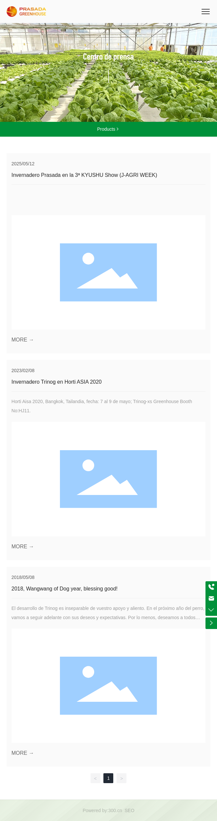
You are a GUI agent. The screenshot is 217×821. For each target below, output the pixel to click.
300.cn (115, 810)
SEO (130, 810)
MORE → (23, 339)
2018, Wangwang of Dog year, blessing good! (65, 588)
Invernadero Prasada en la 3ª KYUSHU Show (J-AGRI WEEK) (84, 175)
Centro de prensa (108, 56)
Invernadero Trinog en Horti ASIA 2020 (57, 382)
